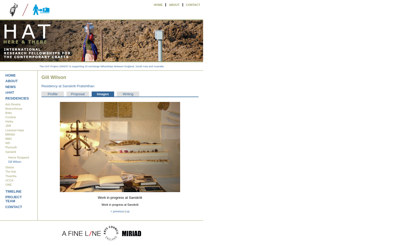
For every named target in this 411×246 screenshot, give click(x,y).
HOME (158, 4)
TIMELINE (13, 191)
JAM (8, 125)
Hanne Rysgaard (18, 157)
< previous (117, 211)
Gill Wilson (14, 161)
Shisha (9, 167)
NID (7, 143)
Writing (128, 94)
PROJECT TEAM (13, 199)
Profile (53, 94)
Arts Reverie (13, 104)
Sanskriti (10, 151)
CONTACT (193, 4)
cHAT (9, 92)
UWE (8, 184)
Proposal (77, 94)
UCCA (9, 180)
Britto (8, 113)
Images (103, 94)
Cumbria (10, 117)
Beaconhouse (13, 108)
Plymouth (11, 147)
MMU (8, 138)
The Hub (10, 171)
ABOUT (174, 4)
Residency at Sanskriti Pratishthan (67, 86)
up (128, 211)
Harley (9, 121)
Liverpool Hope (14, 130)
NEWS (10, 87)
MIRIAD (10, 134)
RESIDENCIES (17, 98)
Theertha (11, 176)
